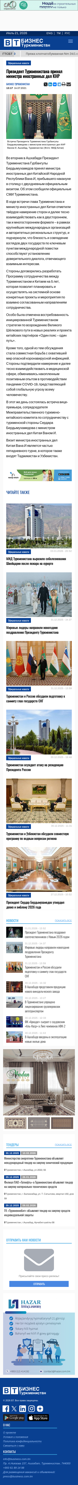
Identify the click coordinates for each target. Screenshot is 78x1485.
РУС (67, 33)
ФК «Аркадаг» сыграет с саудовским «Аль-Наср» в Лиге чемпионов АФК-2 (45, 1024)
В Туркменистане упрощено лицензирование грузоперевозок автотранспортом (42, 1006)
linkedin (23, 1409)
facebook (6, 1409)
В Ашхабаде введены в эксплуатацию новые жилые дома (46, 1039)
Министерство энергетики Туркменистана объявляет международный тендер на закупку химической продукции (38, 1160)
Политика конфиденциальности (22, 1441)
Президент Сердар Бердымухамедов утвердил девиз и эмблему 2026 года (35, 905)
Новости (12, 920)
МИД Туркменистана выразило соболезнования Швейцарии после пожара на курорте (36, 561)
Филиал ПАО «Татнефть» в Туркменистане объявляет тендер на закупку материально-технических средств (38, 1184)
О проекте (9, 1432)
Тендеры (12, 1144)
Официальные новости (18, 63)
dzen (39, 1409)
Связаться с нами (13, 1445)
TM (59, 33)
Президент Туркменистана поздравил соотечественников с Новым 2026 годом (47, 934)
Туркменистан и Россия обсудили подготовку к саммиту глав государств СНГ (35, 698)
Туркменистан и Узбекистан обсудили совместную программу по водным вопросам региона (37, 836)
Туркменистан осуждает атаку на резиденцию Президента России (34, 767)
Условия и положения (15, 1437)
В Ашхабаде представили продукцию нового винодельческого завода (45, 989)
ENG (49, 33)
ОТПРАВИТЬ (39, 1284)
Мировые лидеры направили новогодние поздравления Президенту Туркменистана (32, 630)
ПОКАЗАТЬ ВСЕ (63, 920)
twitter (14, 1409)
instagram (31, 1409)
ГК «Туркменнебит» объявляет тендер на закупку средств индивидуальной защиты (37, 1212)
